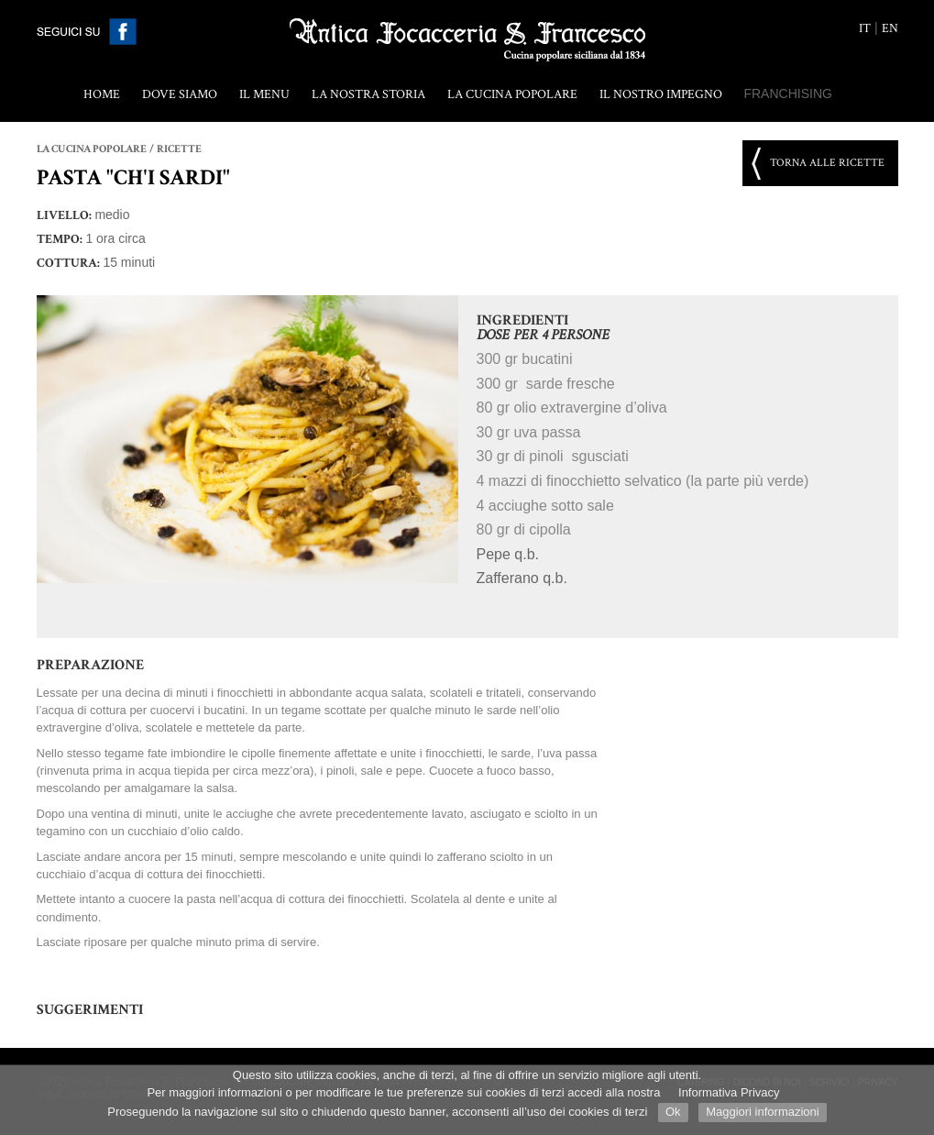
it (865, 28)
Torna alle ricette (827, 163)
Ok (673, 1111)
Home (101, 94)
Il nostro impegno (660, 94)
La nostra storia (368, 94)
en (890, 28)
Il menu (264, 94)
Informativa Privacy (729, 1092)
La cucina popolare (512, 94)
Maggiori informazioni (762, 1111)
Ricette (179, 149)
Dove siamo (179, 94)
